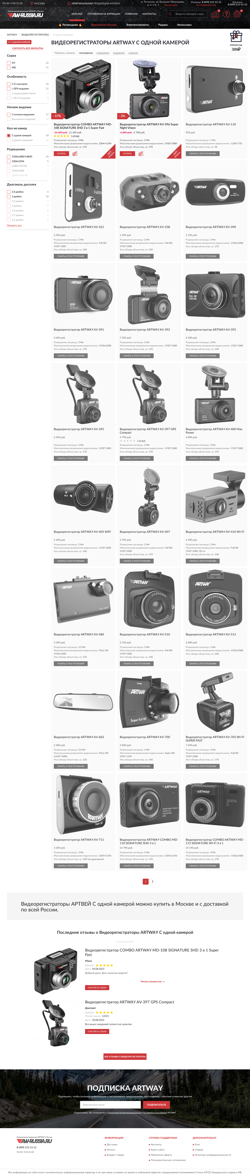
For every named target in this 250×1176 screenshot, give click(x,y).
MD (14, 67)
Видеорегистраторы (104, 25)
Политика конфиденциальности (213, 1155)
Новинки (131, 14)
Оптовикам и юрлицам (104, 14)
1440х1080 (18, 171)
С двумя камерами (22, 140)
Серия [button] (11, 55)
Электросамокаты (137, 25)
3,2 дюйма (17, 220)
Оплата (111, 1150)
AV (13, 63)
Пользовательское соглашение (168, 1160)
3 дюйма (17, 196)
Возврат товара (115, 1155)
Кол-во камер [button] (17, 128)
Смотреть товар (97, 988)
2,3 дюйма (17, 210)
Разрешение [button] (16, 149)
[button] (206, 5)
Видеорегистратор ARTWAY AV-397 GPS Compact (129, 1002)
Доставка (112, 1145)
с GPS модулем (20, 89)
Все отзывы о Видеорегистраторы (125, 1057)
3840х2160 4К (20, 175)
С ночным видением (23, 114)
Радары (163, 25)
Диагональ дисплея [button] (21, 184)
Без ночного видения (23, 119)
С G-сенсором (19, 84)
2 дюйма (17, 206)
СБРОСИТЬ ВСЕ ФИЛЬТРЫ (27, 48)
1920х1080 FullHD (22, 157)
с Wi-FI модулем (21, 98)
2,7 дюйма (17, 215)
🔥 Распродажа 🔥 (70, 25)
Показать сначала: (65, 53)
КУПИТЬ (61, 154)
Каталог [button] (77, 14)
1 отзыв (75, 136)
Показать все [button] (14, 225)
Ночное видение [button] (19, 107)
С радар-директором (24, 93)
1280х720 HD (19, 166)
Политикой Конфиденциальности (124, 1113)
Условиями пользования (155, 1113)
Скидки (199, 1150)
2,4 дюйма (17, 192)
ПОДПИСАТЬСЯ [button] (156, 1105)
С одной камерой (21, 135)
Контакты (149, 14)
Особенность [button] (16, 76)
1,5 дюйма (17, 201)
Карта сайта (157, 1150)
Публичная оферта (161, 1155)
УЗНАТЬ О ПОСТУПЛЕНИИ (202, 154)
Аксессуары (184, 25)
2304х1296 (18, 161)
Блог (197, 1145)
